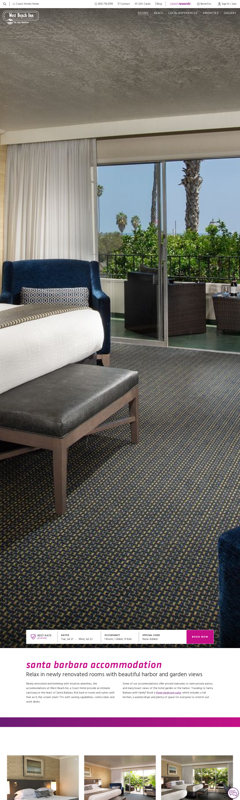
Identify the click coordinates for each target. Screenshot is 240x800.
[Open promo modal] (162, 637)
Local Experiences (182, 13)
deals (158, 13)
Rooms (143, 13)
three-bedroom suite (168, 693)
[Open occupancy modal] (120, 637)
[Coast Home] (26, 4)
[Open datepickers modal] (79, 637)
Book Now (200, 637)
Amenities (210, 13)
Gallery (230, 13)
